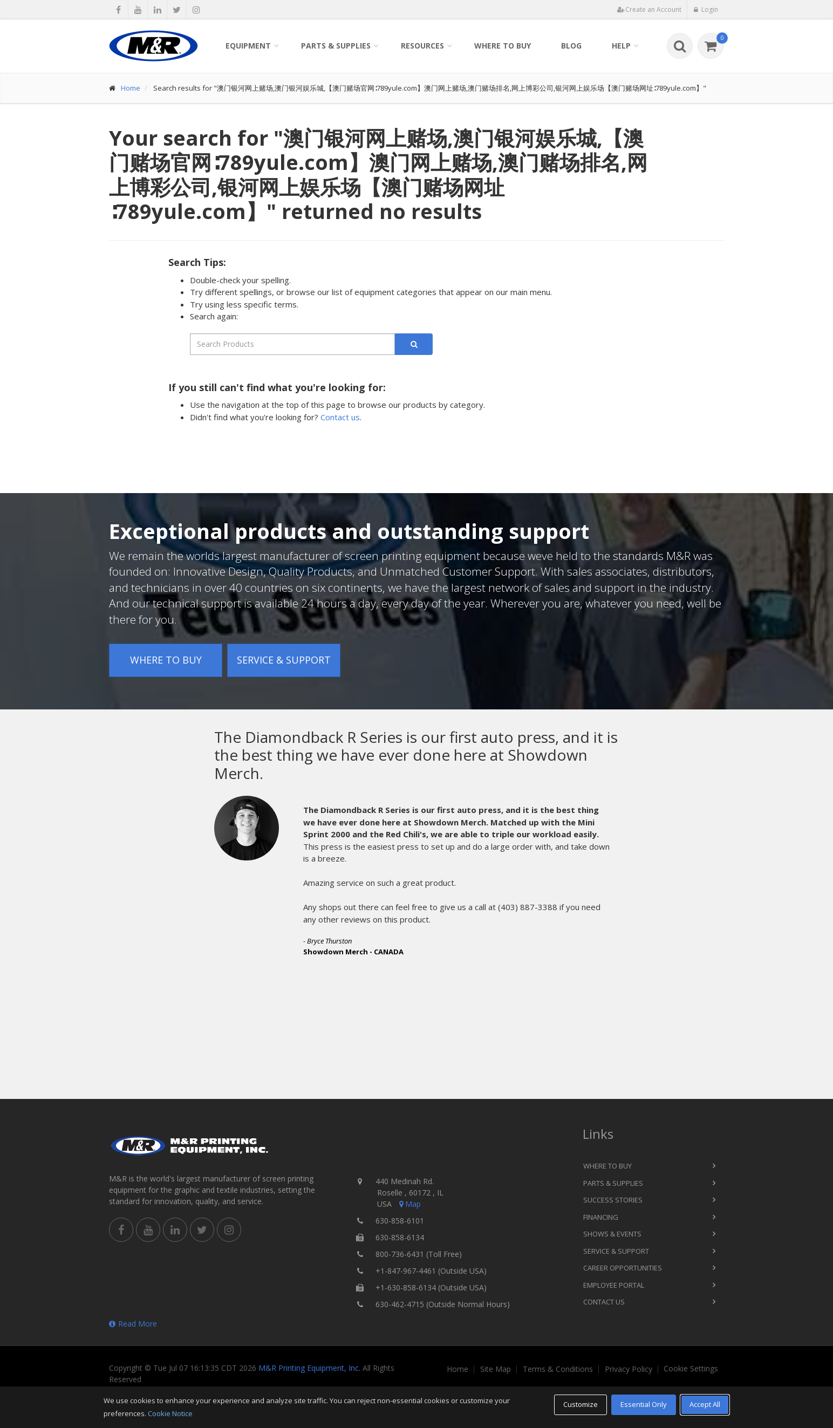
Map (409, 1204)
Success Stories (613, 1200)
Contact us (340, 417)
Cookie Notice (170, 1413)
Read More (133, 1323)
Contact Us (604, 1302)
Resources (422, 45)
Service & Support (284, 659)
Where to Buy (502, 45)
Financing (600, 1217)
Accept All (704, 1404)
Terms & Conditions (558, 1369)
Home (130, 88)
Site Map (495, 1369)
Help (621, 45)
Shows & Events (612, 1234)
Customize (580, 1404)
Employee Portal (613, 1285)
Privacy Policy (628, 1369)
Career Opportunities (622, 1268)
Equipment (248, 45)
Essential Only (643, 1404)
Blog (571, 45)
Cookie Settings (691, 1368)
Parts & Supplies (336, 45)
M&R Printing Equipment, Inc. (309, 1368)
